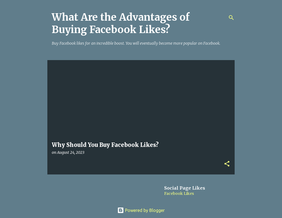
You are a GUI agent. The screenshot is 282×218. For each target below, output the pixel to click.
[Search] (231, 17)
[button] (227, 164)
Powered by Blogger (141, 210)
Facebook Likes (179, 193)
